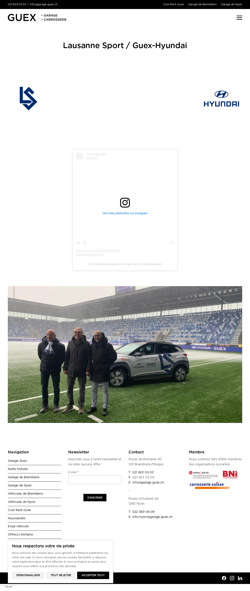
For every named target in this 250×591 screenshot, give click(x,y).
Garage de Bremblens (202, 4)
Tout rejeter (61, 575)
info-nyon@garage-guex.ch (153, 516)
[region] (60, 561)
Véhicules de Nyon (22, 502)
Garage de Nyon (231, 4)
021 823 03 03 (17, 4)
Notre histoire (18, 469)
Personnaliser (28, 575)
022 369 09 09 (143, 511)
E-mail (73, 472)
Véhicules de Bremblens (26, 494)
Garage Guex (18, 460)
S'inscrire (95, 497)
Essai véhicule (18, 527)
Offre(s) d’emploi (21, 535)
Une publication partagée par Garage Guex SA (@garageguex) (125, 264)
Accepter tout (93, 575)
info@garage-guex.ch (44, 4)
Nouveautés (17, 519)
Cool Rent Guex (173, 4)
